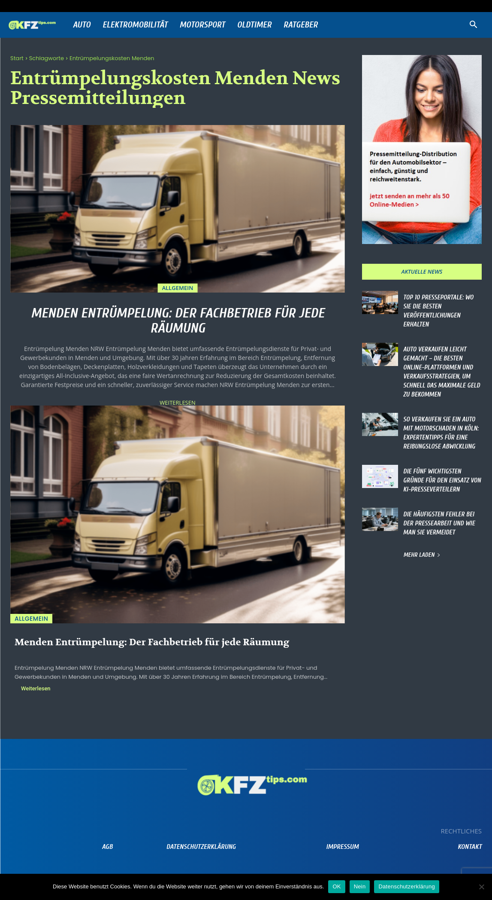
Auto (82, 25)
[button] (473, 25)
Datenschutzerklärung (406, 886)
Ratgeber (301, 25)
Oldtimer (254, 25)
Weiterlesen (177, 403)
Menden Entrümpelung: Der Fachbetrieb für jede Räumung (177, 320)
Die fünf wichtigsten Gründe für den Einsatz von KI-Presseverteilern (442, 480)
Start (17, 58)
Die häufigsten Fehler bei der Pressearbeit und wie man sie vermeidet (439, 523)
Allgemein (177, 288)
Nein (360, 886)
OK (336, 886)
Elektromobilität (135, 25)
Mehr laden (421, 554)
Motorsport (202, 25)
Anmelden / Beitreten (95, 6)
